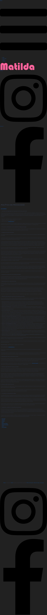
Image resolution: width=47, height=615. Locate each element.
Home (3, 422)
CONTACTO (4, 61)
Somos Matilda (4, 427)
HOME (3, 57)
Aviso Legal (4, 418)
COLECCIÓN (4, 58)
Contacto (3, 421)
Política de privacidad (5, 424)
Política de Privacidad (29, 482)
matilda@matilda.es (11, 221)
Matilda (1, 0)
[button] (23, 29)
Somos (3, 425)
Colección (3, 419)
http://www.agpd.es (35, 363)
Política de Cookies (5, 423)
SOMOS (3, 59)
